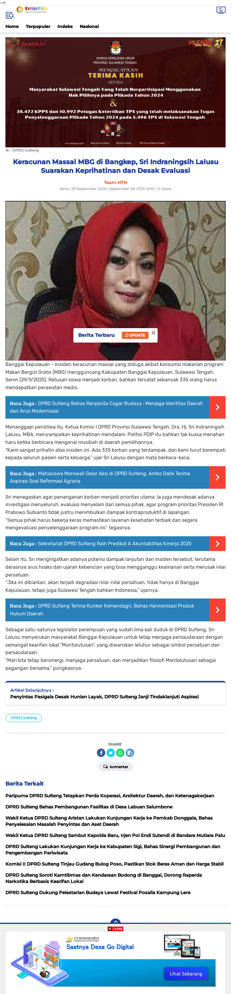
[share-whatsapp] (120, 753)
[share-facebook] (101, 753)
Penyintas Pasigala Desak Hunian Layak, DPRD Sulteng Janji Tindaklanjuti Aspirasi (104, 697)
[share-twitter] (110, 753)
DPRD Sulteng (24, 717)
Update (135, 335)
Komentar (115, 766)
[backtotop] (115, 924)
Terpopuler (38, 26)
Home (12, 26)
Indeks (64, 26)
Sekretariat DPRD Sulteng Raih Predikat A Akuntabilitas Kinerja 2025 (114, 543)
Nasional (89, 26)
